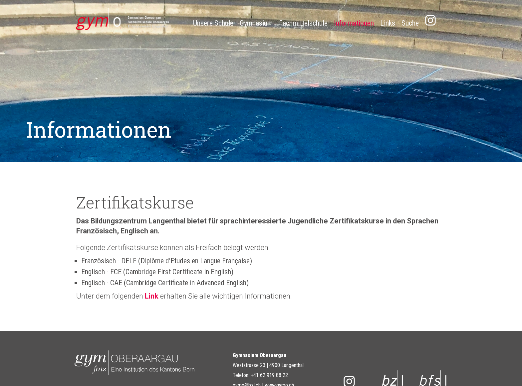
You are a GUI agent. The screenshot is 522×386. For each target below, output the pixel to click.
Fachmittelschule (303, 23)
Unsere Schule (213, 23)
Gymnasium (256, 23)
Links (387, 23)
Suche (410, 23)
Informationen (354, 23)
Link (152, 296)
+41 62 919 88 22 (269, 375)
